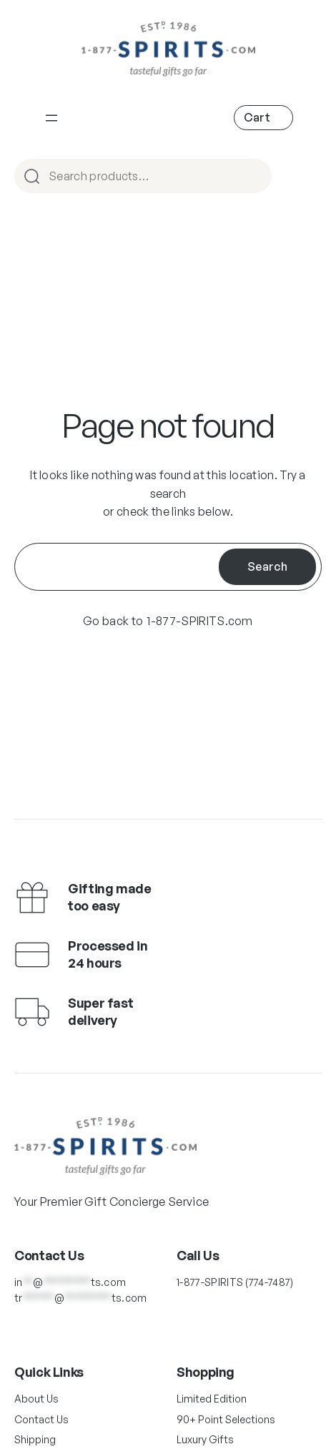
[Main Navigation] (51, 118)
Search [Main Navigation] (254, 177)
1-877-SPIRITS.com (199, 621)
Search (267, 566)
